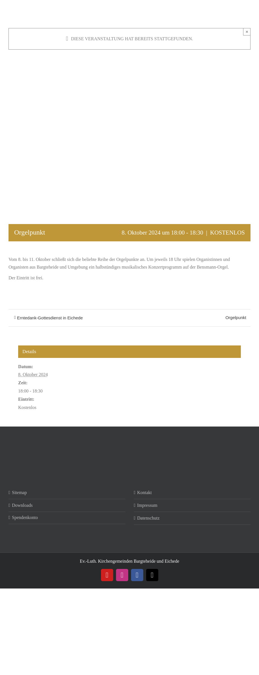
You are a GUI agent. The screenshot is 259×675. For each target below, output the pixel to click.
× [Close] (247, 31)
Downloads (22, 505)
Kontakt (144, 492)
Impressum (147, 505)
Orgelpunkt (236, 317)
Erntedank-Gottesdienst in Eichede (50, 317)
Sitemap (19, 492)
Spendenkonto (25, 517)
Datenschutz (148, 518)
